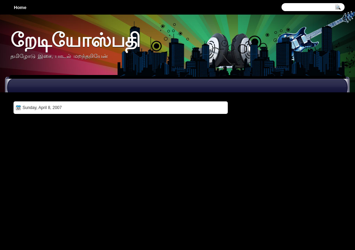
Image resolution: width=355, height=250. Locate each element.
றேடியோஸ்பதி (75, 40)
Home (20, 7)
